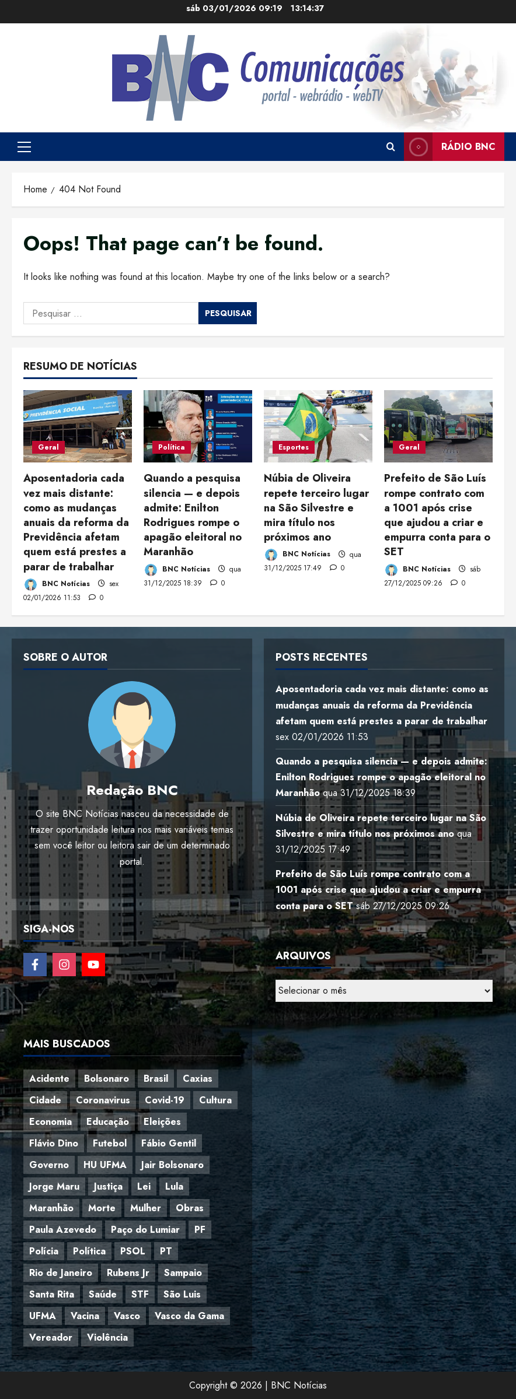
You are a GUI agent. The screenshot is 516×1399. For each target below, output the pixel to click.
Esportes (293, 447)
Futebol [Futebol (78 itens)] (110, 1143)
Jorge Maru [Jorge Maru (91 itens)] (54, 1186)
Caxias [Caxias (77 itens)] (197, 1078)
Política (171, 447)
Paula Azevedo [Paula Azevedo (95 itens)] (62, 1229)
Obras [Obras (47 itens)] (190, 1208)
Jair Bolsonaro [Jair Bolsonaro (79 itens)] (172, 1165)
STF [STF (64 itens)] (140, 1294)
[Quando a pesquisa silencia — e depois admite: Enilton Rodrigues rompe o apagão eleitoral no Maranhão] (198, 426)
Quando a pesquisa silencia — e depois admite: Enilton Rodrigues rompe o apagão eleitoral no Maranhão (193, 515)
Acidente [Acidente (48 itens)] (49, 1078)
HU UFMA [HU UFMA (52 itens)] (105, 1165)
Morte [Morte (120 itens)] (102, 1208)
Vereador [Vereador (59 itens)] (50, 1337)
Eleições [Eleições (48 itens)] (162, 1121)
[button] (24, 147)
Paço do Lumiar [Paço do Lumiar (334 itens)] (145, 1229)
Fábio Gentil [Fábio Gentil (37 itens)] (168, 1143)
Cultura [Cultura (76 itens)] (215, 1100)
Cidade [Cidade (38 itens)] (45, 1100)
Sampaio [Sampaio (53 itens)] (183, 1272)
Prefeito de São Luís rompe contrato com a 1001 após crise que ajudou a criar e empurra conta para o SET (437, 515)
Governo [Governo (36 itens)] (49, 1165)
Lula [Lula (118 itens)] (174, 1186)
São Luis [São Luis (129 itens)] (182, 1294)
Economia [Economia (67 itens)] (50, 1121)
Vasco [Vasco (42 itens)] (127, 1316)
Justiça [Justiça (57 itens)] (108, 1186)
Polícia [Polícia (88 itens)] (43, 1251)
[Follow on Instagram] (64, 964)
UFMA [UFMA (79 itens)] (42, 1316)
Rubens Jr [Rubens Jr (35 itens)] (128, 1272)
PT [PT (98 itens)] (166, 1251)
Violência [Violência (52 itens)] (107, 1337)
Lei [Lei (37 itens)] (144, 1186)
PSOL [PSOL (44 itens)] (132, 1251)
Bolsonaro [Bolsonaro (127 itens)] (106, 1078)
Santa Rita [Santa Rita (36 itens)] (51, 1294)
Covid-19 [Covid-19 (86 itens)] (164, 1100)
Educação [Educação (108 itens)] (107, 1121)
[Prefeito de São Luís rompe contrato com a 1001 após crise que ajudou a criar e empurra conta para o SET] (438, 426)
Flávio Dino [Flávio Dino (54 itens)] (53, 1143)
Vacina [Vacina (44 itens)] (85, 1316)
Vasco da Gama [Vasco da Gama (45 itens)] (189, 1316)
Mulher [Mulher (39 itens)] (145, 1208)
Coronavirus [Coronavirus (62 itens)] (103, 1100)
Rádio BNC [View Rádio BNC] (450, 146)
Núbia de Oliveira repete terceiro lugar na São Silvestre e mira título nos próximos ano (316, 508)
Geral (48, 447)
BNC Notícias (56, 584)
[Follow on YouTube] (93, 964)
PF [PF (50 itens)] (199, 1229)
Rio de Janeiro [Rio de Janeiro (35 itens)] (60, 1272)
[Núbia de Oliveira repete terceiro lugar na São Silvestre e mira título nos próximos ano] (318, 426)
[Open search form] (390, 147)
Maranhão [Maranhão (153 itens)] (51, 1208)
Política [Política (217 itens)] (89, 1251)
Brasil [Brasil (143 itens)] (156, 1078)
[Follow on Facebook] (35, 964)
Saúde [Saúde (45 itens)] (103, 1294)
